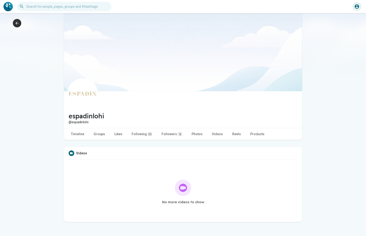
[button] (64, 6)
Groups (99, 134)
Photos (197, 134)
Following (142, 134)
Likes (118, 134)
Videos (217, 134)
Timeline (77, 134)
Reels (236, 134)
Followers (172, 134)
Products (257, 134)
